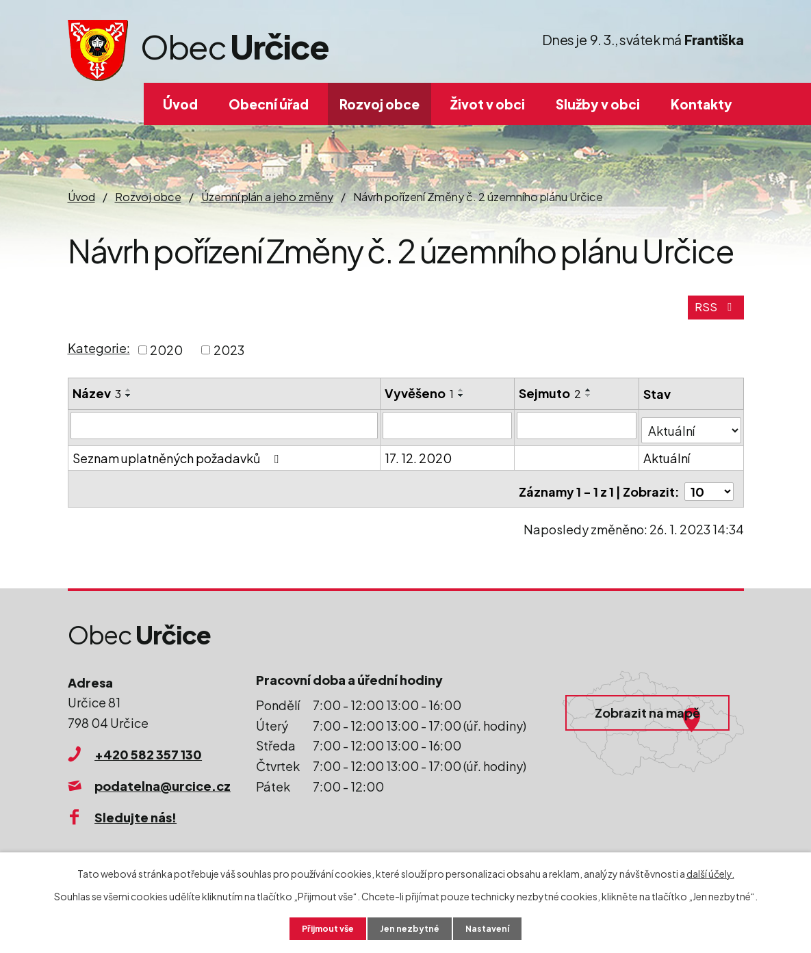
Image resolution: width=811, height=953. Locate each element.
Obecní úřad (269, 104)
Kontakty (701, 104)
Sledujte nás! (135, 814)
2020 (166, 357)
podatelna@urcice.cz (162, 783)
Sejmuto (550, 400)
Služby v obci (598, 104)
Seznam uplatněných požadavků (178, 461)
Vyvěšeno (419, 400)
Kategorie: (99, 356)
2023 (229, 357)
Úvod (180, 104)
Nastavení (494, 928)
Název (97, 400)
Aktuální (668, 461)
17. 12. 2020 (418, 461)
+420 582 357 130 (148, 751)
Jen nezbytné (410, 928)
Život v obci (487, 104)
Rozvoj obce (379, 104)
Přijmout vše (322, 928)
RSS (714, 314)
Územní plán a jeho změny (267, 197)
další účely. (710, 871)
